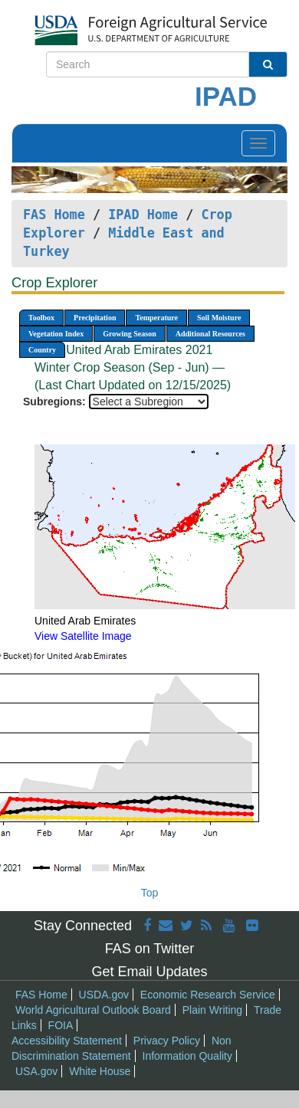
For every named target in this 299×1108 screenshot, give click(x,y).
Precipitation (95, 317)
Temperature (156, 317)
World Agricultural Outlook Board (93, 1010)
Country (42, 350)
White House (99, 1071)
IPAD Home (143, 214)
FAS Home (54, 214)
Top (150, 893)
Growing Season (129, 333)
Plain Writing (212, 1010)
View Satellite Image (83, 636)
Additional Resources (210, 333)
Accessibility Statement (67, 1040)
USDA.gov (104, 994)
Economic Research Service (207, 994)
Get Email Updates (149, 971)
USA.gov (36, 1071)
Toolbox (41, 317)
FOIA (61, 1025)
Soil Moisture (219, 317)
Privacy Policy (166, 1040)
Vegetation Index (56, 333)
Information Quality (188, 1056)
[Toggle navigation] (258, 143)
